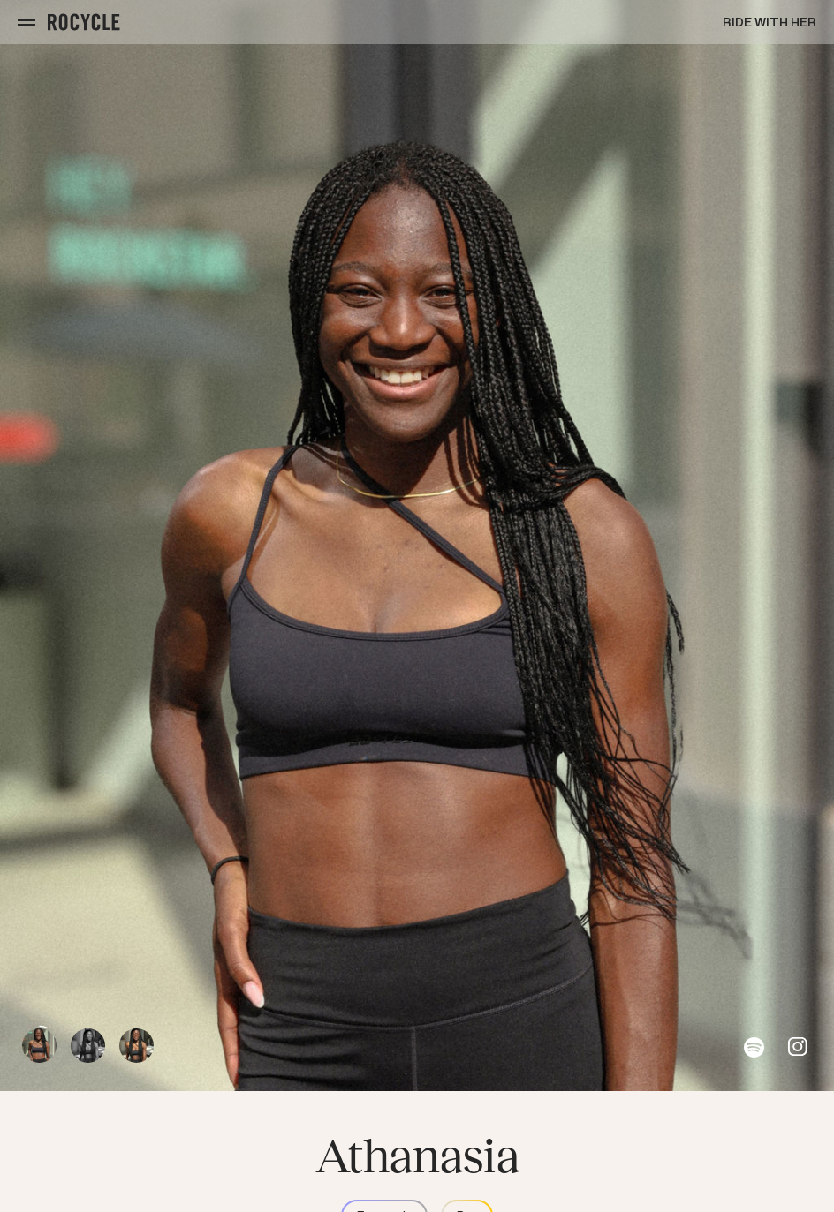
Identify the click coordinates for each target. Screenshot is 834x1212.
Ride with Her (769, 22)
